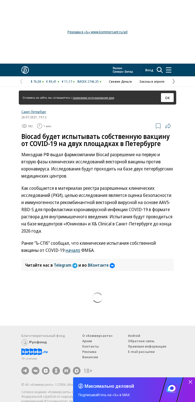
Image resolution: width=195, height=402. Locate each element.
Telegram (66, 265)
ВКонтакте (101, 265)
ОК (167, 97)
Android (134, 335)
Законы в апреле (152, 81)
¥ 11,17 (67, 81)
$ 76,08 (36, 81)
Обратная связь (141, 341)
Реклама (89, 351)
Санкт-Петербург (33, 111)
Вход (149, 70)
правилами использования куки (93, 97)
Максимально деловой (109, 386)
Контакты (90, 346)
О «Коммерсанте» (97, 335)
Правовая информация (147, 346)
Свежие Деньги (120, 81)
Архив (87, 341)
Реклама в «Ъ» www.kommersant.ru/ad (97, 32)
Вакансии (90, 357)
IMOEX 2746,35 (88, 81)
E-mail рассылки (141, 351)
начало (73, 250)
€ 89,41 (51, 81)
